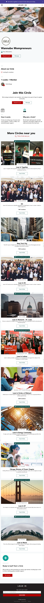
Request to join (6, 56)
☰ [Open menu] (2, 5)
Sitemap (29, 601)
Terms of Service (17, 601)
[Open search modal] (42, 5)
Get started (7, 575)
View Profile (22, 173)
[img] (22, 153)
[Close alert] (42, 2)
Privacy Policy (23, 601)
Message (17, 56)
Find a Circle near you (22, 136)
